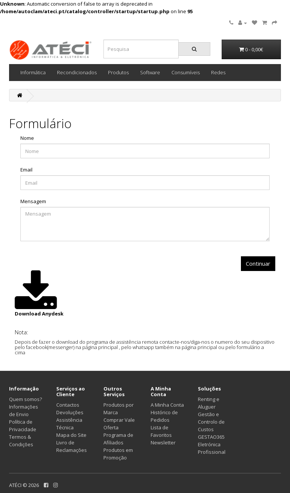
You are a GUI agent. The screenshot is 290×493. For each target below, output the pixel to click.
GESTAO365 (211, 436)
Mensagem (33, 201)
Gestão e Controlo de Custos (211, 422)
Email (26, 169)
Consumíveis (185, 72)
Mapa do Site (71, 435)
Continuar (258, 263)
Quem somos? (25, 399)
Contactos (67, 404)
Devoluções (69, 412)
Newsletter (163, 442)
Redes (218, 72)
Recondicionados (77, 72)
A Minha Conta (167, 404)
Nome (27, 138)
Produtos (118, 72)
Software (150, 72)
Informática (33, 72)
